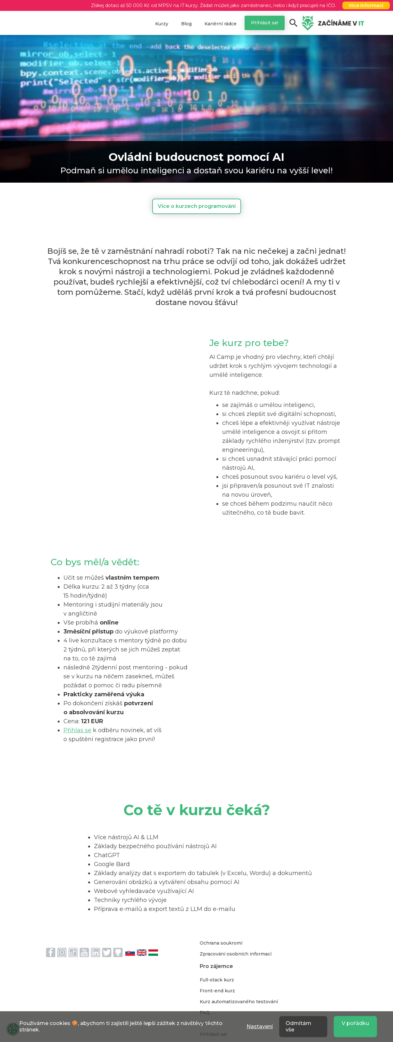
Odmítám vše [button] (298, 1026)
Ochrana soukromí (221, 943)
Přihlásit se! (264, 23)
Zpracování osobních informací (236, 954)
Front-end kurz (217, 991)
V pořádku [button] (355, 1023)
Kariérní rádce (221, 24)
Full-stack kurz (217, 980)
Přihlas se (77, 730)
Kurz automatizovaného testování (239, 1002)
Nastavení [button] (260, 1026)
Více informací (366, 5)
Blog (186, 24)
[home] (333, 23)
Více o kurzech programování (197, 206)
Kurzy (161, 24)
